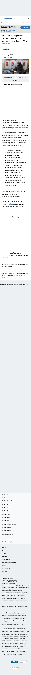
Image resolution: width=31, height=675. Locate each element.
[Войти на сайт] (28, 18)
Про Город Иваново (6, 507)
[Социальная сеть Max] (15, 80)
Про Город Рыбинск (6, 517)
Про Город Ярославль (7, 510)
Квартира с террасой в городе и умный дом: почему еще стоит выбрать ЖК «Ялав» (15, 275)
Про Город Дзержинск (7, 527)
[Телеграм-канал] (23, 77)
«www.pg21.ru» (13, 577)
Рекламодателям (6, 568)
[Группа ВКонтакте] (8, 77)
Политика (6, 49)
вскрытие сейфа (7, 204)
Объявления (4, 556)
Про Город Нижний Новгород (9, 524)
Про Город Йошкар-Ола (7, 500)
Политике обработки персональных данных (8, 31)
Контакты (4, 553)
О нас (3, 550)
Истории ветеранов (6, 23)
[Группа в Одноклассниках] (5, 541)
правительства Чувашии (19, 128)
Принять (25, 27)
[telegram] (18, 217)
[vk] (13, 217)
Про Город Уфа (5, 520)
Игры (24, 23)
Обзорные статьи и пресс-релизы (10, 562)
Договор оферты (6, 559)
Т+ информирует (17, 23)
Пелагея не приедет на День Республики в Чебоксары (15, 258)
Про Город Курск (6, 514)
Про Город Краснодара (7, 534)
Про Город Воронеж (6, 504)
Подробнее (4, 621)
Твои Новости (5, 497)
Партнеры (4, 571)
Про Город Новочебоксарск (8, 494)
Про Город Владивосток (7, 530)
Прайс (3, 565)
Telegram (4, 547)
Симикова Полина (8, 57)
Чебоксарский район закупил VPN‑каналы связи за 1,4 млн (15, 267)
